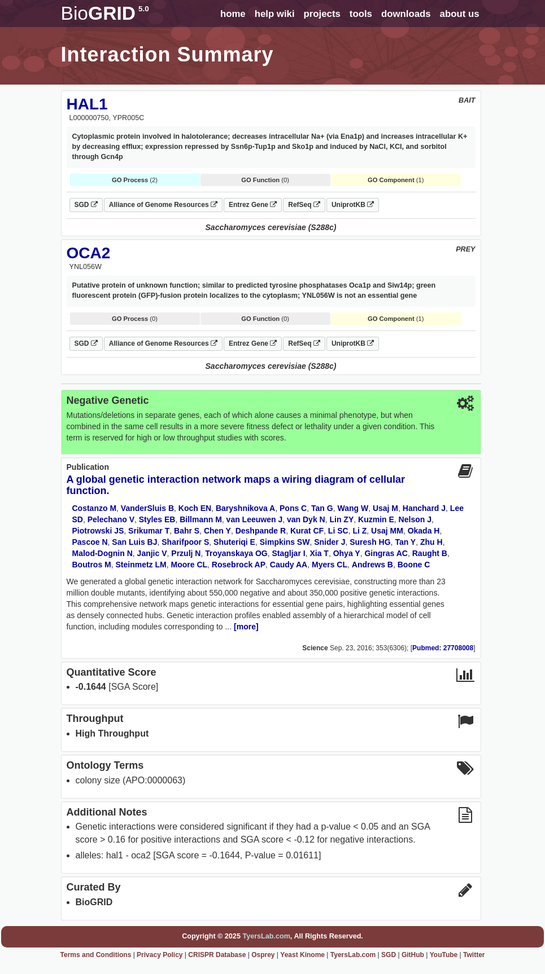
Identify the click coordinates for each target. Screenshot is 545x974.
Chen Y (217, 530)
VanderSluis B (147, 508)
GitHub (413, 955)
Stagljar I (289, 553)
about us (459, 13)
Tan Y (405, 542)
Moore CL (189, 564)
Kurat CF (307, 530)
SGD (86, 205)
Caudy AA (288, 564)
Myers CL (329, 564)
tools (361, 13)
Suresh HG (370, 542)
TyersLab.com (266, 936)
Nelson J (415, 519)
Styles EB (157, 519)
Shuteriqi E (234, 542)
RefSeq (304, 205)
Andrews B (372, 564)
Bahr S (186, 530)
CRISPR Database (217, 955)
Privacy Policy (159, 955)
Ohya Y (346, 553)
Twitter (474, 955)
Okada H (424, 530)
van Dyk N (306, 519)
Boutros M (91, 564)
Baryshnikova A (245, 508)
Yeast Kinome (302, 955)
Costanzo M (94, 508)
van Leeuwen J (254, 519)
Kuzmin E (376, 519)
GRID (105, 13)
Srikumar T (148, 530)
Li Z (359, 530)
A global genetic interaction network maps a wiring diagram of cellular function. (236, 485)
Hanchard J (424, 508)
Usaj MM (387, 530)
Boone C (414, 564)
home (233, 13)
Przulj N (185, 553)
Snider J (329, 542)
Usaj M (385, 508)
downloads (406, 13)
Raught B (429, 553)
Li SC (338, 530)
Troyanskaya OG (236, 553)
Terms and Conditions (96, 955)
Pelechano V (111, 519)
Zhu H (431, 542)
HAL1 (87, 104)
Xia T (318, 553)
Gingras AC (386, 553)
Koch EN (194, 508)
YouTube (444, 955)
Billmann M (201, 519)
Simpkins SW (285, 542)
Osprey (262, 955)
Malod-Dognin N (102, 553)
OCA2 (89, 253)
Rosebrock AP (238, 564)
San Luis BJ (134, 542)
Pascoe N (90, 542)
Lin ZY (341, 519)
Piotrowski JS (98, 530)
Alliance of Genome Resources (163, 205)
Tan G (322, 508)
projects (322, 13)
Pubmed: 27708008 (442, 648)
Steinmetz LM (141, 564)
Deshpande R (261, 530)
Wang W (352, 508)
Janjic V (152, 553)
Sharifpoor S (185, 542)
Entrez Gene (253, 205)
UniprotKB (353, 205)
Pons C (293, 508)
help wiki (275, 13)
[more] (246, 626)
